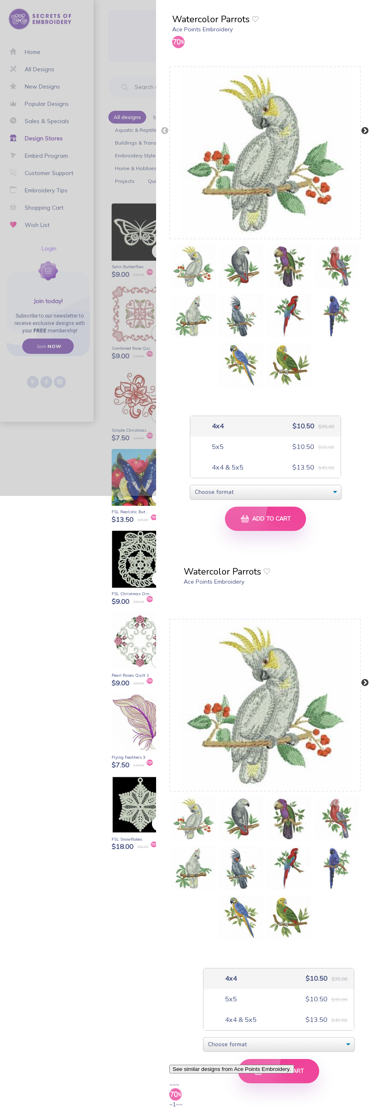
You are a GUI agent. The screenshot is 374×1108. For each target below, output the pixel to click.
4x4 (217, 426)
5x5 (217, 447)
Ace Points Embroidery (202, 29)
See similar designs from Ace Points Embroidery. (232, 1069)
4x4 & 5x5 (226, 467)
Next (365, 131)
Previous (165, 131)
